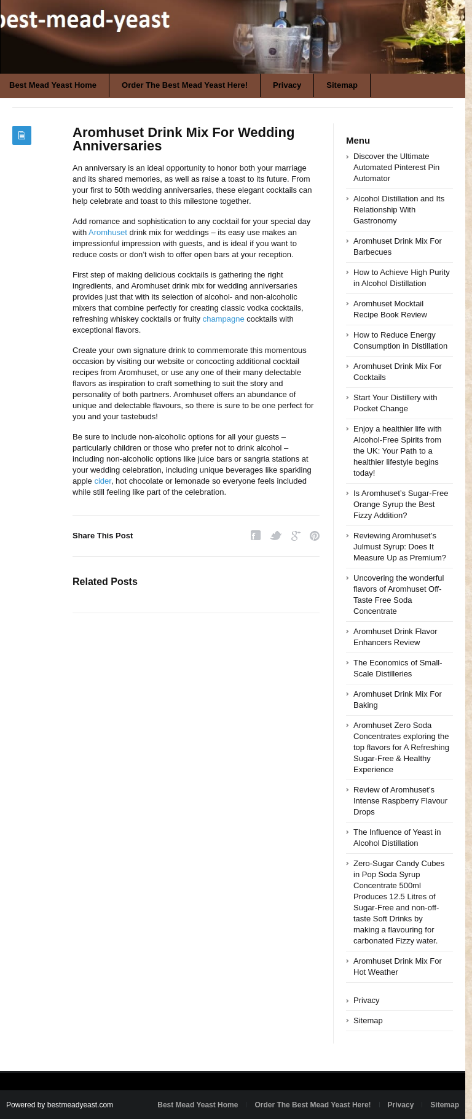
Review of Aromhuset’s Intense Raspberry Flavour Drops (400, 800)
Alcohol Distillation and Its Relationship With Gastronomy (398, 209)
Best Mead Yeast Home (197, 1105)
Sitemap (342, 85)
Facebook (256, 535)
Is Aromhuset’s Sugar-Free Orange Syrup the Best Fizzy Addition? (400, 504)
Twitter (276, 535)
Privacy (287, 85)
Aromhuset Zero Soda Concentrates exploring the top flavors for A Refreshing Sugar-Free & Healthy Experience (401, 747)
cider (102, 481)
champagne (224, 318)
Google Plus (296, 535)
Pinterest (315, 535)
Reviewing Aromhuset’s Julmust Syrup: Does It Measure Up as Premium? (399, 546)
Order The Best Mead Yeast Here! (185, 85)
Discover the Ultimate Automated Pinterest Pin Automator (396, 167)
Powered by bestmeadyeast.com (59, 1105)
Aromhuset (107, 232)
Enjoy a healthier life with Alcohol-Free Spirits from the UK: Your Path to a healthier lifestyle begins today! (397, 451)
